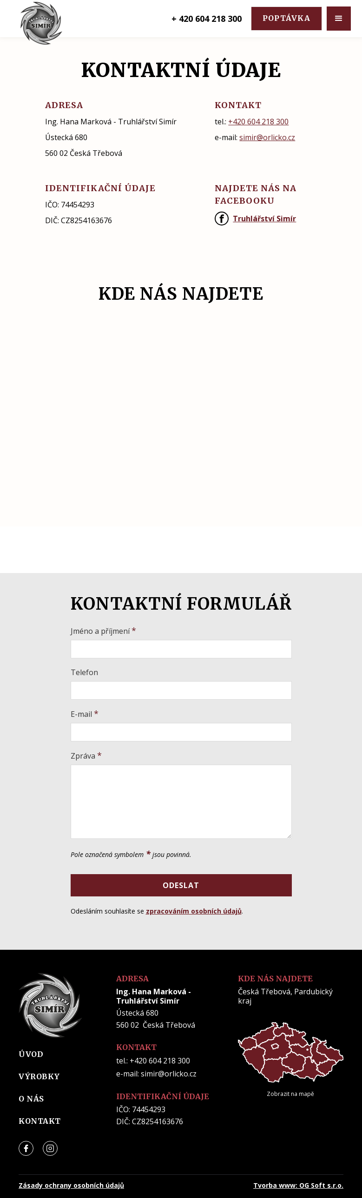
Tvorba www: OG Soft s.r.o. (298, 1185)
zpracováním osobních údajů (194, 911)
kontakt (40, 1121)
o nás (31, 1098)
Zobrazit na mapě (290, 1094)
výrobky (39, 1076)
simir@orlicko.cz (267, 137)
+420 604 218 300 (258, 121)
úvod (31, 1054)
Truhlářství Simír (264, 218)
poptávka (286, 18)
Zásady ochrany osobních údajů (71, 1185)
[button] (339, 18)
